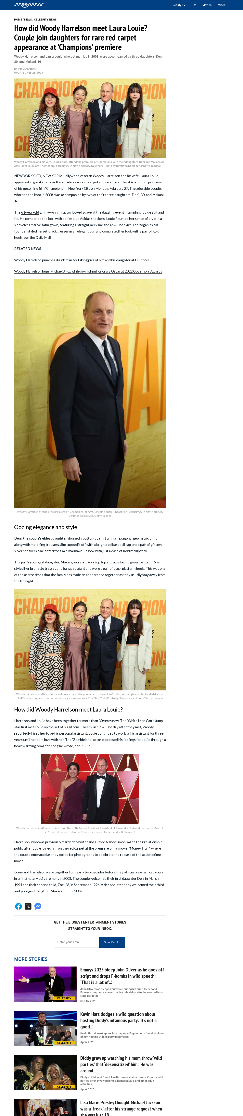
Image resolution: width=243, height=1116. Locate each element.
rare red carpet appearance (96, 182)
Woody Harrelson (106, 176)
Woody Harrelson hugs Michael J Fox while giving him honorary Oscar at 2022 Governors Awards (88, 271)
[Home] (29, 5)
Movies (206, 5)
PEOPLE (87, 746)
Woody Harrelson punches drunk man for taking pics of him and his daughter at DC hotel (81, 260)
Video (221, 5)
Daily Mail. (44, 237)
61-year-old (30, 212)
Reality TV (179, 5)
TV (194, 5)
